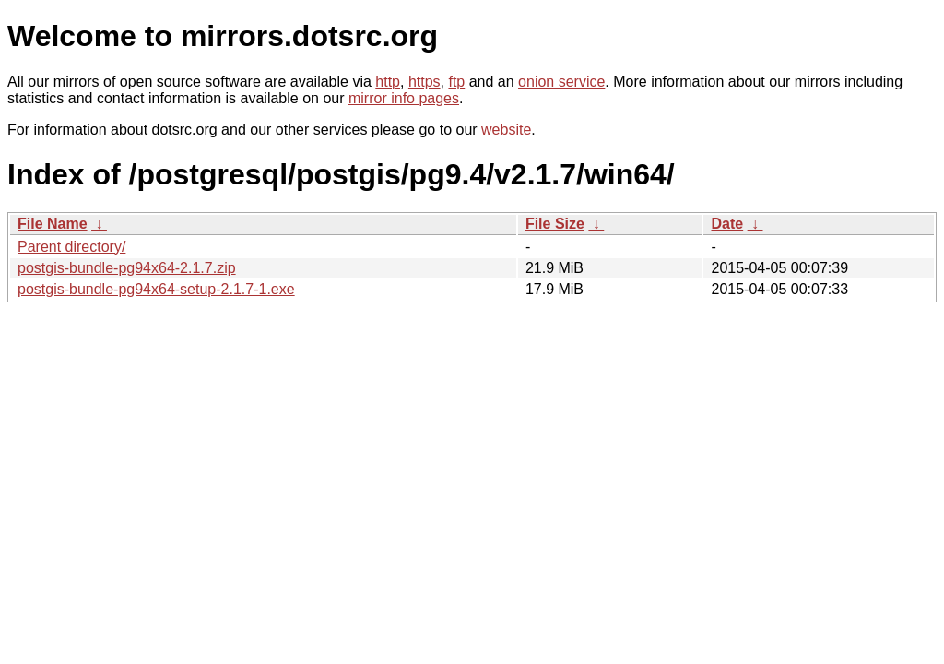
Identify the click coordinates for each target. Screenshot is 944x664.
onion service (561, 81)
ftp (456, 81)
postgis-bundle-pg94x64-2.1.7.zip (127, 268)
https (424, 81)
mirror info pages (403, 98)
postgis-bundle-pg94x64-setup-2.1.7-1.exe (156, 289)
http (387, 81)
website (506, 129)
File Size (554, 223)
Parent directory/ (71, 247)
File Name (53, 223)
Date (727, 223)
